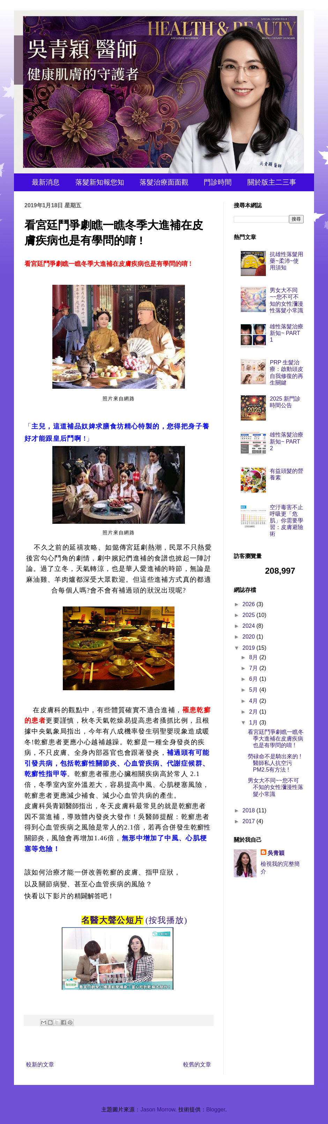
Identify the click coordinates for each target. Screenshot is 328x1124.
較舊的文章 (197, 1064)
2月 (254, 712)
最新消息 (46, 182)
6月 (254, 679)
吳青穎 (276, 853)
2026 (249, 604)
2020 (249, 637)
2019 (249, 648)
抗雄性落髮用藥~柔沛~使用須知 (286, 260)
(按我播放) (166, 920)
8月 (254, 657)
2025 (249, 615)
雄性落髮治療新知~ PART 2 (286, 441)
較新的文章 (40, 1064)
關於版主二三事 (271, 182)
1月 (254, 722)
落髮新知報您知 (99, 182)
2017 (249, 821)
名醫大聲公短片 (112, 920)
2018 (249, 810)
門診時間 (218, 182)
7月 (254, 668)
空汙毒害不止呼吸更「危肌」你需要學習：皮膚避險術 (286, 520)
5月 (254, 690)
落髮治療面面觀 (164, 182)
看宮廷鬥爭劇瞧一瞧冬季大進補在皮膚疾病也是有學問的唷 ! (276, 738)
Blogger (215, 1109)
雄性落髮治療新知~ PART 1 (286, 333)
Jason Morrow (157, 1109)
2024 (249, 626)
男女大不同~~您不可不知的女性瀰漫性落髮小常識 (275, 787)
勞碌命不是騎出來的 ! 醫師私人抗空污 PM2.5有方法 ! (274, 763)
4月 (254, 701)
